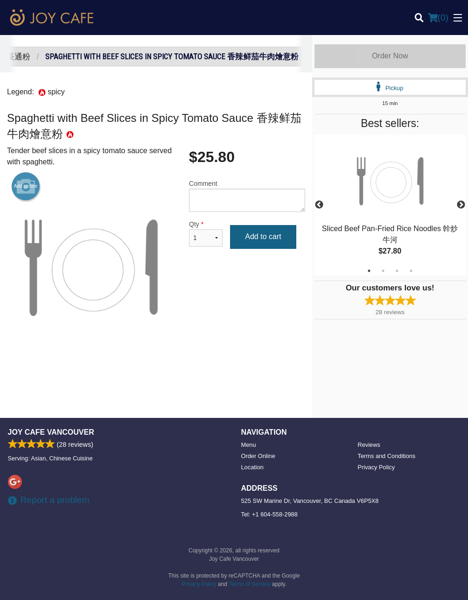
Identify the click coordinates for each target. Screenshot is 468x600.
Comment (247, 196)
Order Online (258, 455)
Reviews (369, 444)
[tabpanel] (390, 205)
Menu (248, 444)
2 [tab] (383, 270)
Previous (319, 205)
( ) (438, 18)
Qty (206, 233)
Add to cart (263, 236)
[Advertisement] (156, 382)
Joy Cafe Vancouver (51, 432)
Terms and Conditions (387, 455)
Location (252, 467)
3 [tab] (397, 270)
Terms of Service (249, 584)
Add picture (26, 186)
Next (461, 205)
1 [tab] (369, 270)
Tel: (269, 514)
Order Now (390, 56)
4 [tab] (411, 270)
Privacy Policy (376, 467)
